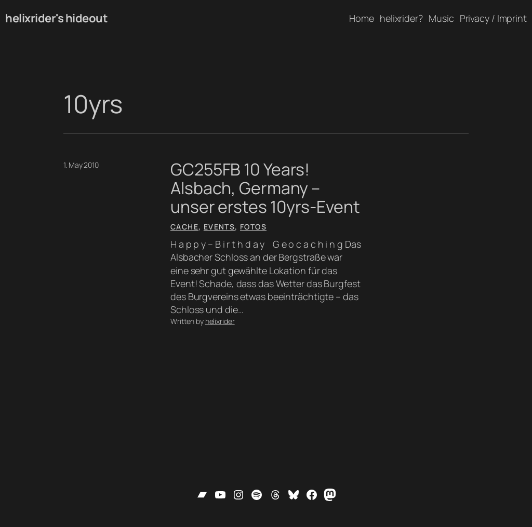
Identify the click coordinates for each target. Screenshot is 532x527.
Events (219, 227)
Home (361, 18)
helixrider (220, 321)
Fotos (253, 227)
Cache (184, 227)
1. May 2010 (81, 165)
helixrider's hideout (56, 18)
